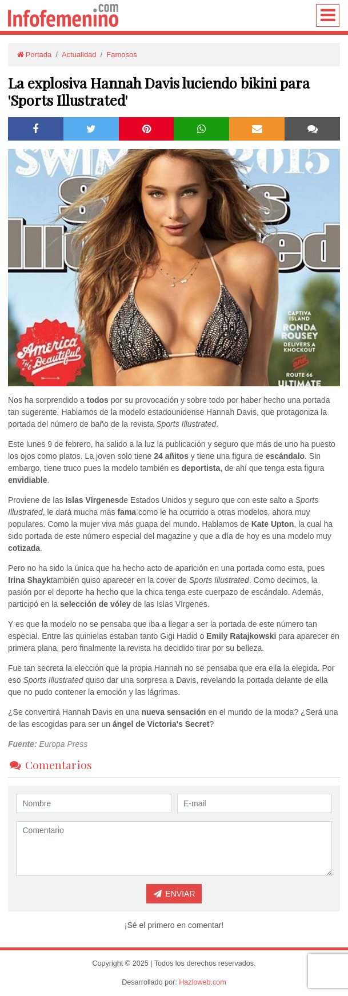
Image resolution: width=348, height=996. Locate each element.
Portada (33, 54)
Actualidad (79, 54)
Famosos (121, 54)
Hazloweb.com (202, 982)
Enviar (174, 893)
